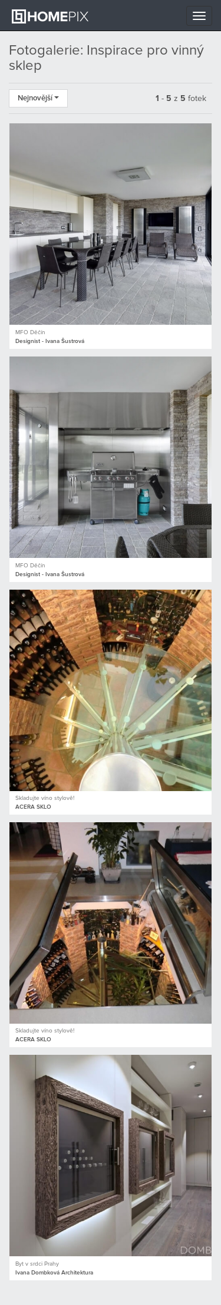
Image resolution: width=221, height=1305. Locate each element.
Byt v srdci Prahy (37, 1264)
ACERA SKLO (33, 807)
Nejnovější (38, 98)
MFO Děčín (30, 332)
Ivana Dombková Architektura (54, 1273)
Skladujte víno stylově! (44, 798)
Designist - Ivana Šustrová (49, 341)
